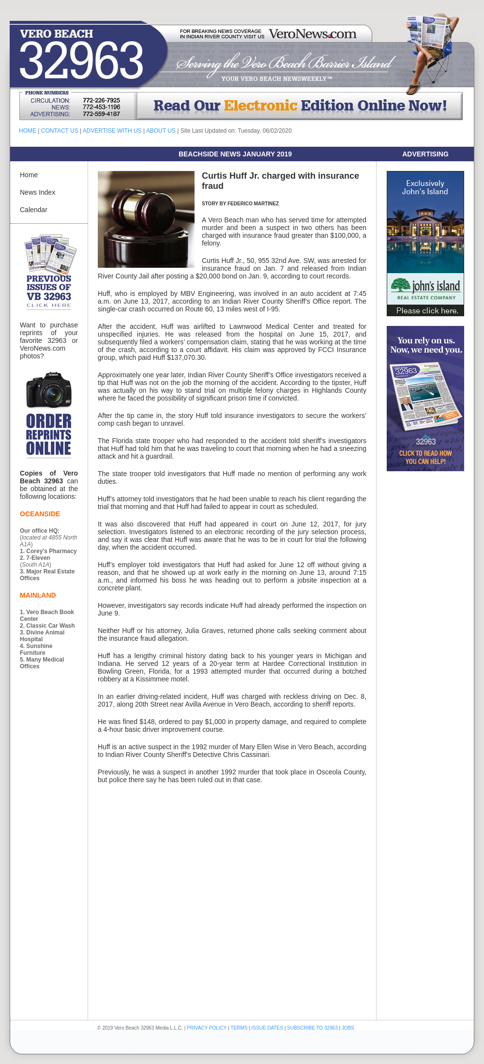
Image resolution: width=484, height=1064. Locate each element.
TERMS (238, 1028)
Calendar (33, 210)
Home (29, 175)
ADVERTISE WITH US (112, 130)
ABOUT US (161, 130)
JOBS (348, 1028)
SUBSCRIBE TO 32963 (313, 1028)
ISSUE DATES (267, 1028)
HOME (27, 130)
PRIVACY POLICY (207, 1028)
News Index (37, 192)
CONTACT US (59, 130)
